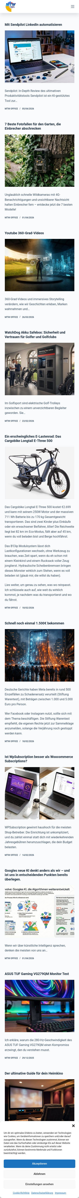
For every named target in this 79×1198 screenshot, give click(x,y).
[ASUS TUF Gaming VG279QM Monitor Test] (39, 1006)
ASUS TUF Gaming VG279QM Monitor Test (37, 974)
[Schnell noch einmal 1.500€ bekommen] (39, 655)
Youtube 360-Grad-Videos (24, 233)
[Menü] (72, 6)
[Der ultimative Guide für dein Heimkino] (39, 1105)
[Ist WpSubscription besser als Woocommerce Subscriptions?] (39, 793)
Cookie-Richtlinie (21, 1193)
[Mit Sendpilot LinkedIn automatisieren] (39, 56)
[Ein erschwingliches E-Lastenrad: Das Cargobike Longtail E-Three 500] (39, 473)
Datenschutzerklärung (42, 1193)
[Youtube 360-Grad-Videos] (39, 265)
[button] (73, 1126)
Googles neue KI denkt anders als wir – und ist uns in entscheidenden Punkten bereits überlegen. (37, 875)
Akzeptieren (39, 1163)
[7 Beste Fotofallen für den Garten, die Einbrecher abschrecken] (39, 160)
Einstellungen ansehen (39, 1184)
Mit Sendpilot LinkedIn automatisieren (33, 25)
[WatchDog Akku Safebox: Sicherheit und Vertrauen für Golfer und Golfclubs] (39, 369)
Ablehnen (39, 1174)
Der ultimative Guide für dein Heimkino (34, 1073)
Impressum (60, 1193)
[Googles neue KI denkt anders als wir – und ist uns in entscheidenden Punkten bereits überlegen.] (39, 911)
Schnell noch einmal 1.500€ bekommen (34, 623)
